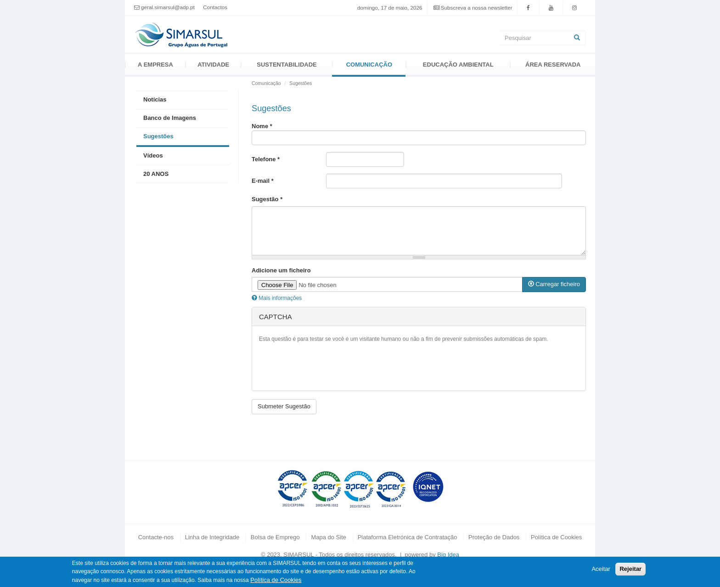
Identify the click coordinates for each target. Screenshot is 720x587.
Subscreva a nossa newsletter (476, 8)
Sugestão (267, 199)
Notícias (155, 99)
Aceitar (600, 568)
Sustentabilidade (286, 65)
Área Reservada (552, 65)
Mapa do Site (328, 537)
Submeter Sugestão (284, 406)
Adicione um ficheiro (281, 270)
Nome (262, 126)
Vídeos (153, 155)
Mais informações (277, 298)
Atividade (213, 65)
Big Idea (448, 554)
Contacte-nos (156, 537)
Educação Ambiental (458, 65)
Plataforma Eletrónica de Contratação (407, 537)
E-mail (263, 180)
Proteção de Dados (493, 537)
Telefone (266, 159)
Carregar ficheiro (554, 284)
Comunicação (369, 65)
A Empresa (155, 65)
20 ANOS (156, 173)
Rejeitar (630, 568)
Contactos (215, 7)
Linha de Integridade (212, 537)
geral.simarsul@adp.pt (168, 7)
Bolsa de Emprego (275, 537)
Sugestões (158, 136)
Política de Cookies (556, 537)
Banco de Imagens (169, 117)
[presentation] (329, 366)
